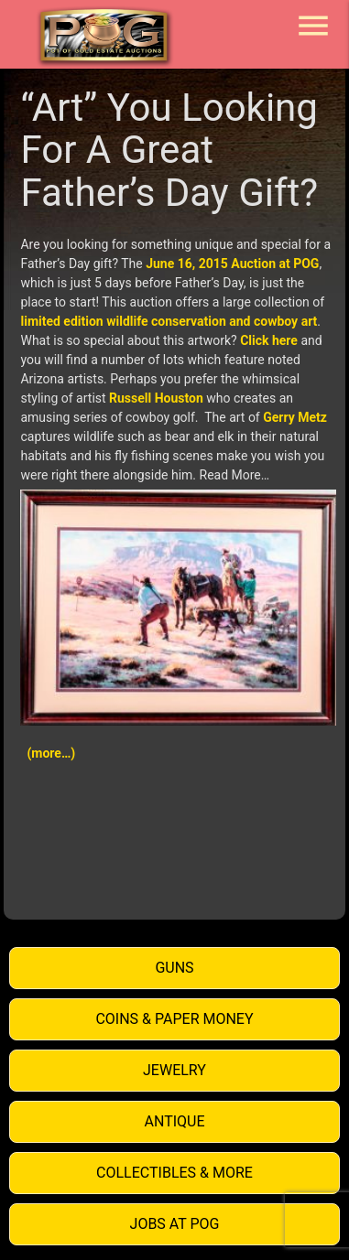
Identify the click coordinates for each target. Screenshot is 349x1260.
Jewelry (174, 1070)
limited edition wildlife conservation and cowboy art (168, 321)
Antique (175, 1121)
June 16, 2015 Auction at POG (232, 263)
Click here (269, 340)
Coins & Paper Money (174, 1019)
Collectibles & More (174, 1172)
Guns (174, 967)
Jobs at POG (175, 1224)
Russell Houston (156, 398)
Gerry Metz (295, 417)
